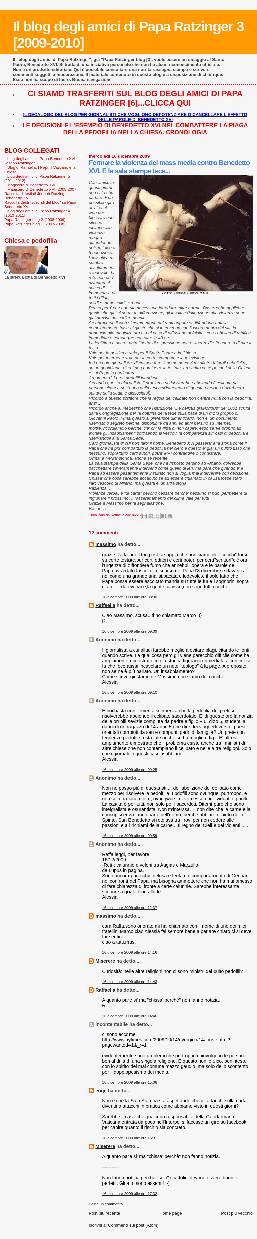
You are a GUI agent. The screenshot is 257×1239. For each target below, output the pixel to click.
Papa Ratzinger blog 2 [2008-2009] (34, 219)
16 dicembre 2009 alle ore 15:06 (129, 1082)
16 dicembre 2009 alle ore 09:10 (129, 692)
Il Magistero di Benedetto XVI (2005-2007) (41, 189)
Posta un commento (106, 1204)
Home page (170, 1213)
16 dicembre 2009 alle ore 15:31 (129, 1138)
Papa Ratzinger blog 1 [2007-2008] (34, 224)
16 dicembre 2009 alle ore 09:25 (129, 770)
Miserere (105, 961)
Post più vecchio (237, 1213)
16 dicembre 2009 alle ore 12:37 (129, 908)
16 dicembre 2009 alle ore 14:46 (129, 1016)
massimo (105, 544)
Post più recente (104, 1213)
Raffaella (105, 605)
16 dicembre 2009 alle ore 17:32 (129, 1194)
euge (100, 1090)
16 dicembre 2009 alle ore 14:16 (129, 952)
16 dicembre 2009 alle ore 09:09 (129, 631)
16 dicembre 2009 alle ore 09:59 (129, 836)
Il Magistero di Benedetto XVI (29, 185)
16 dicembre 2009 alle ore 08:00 (129, 597)
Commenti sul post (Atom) (133, 1225)
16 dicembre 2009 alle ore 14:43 (129, 982)
